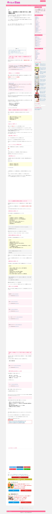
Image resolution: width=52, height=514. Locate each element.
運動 (27, 5)
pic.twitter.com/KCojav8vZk (22, 67)
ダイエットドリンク (15, 5)
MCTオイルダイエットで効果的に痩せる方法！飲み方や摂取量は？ (43, 84)
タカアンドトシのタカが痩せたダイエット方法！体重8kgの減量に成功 (43, 92)
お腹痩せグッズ (37, 30)
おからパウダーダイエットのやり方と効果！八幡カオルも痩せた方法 (43, 76)
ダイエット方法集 (37, 109)
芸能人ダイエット (39, 5)
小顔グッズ (37, 31)
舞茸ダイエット (37, 43)
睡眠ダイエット (37, 40)
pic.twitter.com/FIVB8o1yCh (14, 309)
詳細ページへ (14, 490)
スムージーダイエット (38, 39)
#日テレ (18, 67)
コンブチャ (37, 21)
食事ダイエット (9, 5)
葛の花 (36, 57)
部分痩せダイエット (33, 5)
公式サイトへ (26, 490)
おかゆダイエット (38, 42)
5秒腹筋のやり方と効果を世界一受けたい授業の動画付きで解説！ (17, 422)
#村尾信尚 (27, 66)
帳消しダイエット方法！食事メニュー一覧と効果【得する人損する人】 (43, 99)
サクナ (36, 51)
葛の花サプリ (37, 23)
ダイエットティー (38, 22)
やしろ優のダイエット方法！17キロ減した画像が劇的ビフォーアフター (43, 88)
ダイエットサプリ (21, 5)
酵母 (36, 58)
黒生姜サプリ (37, 25)
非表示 (17, 48)
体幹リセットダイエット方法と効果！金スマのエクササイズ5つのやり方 (43, 64)
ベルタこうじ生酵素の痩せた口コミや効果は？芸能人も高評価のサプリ (19, 474)
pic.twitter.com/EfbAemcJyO (18, 324)
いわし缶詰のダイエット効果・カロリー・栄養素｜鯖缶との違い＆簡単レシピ (20, 475)
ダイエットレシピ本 (38, 32)
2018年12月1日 (21, 69)
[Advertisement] (20, 31)
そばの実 (37, 56)
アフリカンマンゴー (38, 59)
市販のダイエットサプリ (39, 29)
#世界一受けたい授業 (16, 65)
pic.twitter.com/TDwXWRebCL (17, 365)
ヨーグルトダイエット (38, 41)
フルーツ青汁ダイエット (39, 38)
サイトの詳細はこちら (38, 12)
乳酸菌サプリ (37, 24)
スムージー (37, 20)
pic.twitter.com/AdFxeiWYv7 (14, 301)
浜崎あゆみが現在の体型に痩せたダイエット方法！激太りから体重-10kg (43, 96)
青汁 (36, 19)
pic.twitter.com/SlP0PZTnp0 (14, 384)
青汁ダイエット (37, 37)
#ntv (16, 67)
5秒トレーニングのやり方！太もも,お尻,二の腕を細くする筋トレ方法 (17, 421)
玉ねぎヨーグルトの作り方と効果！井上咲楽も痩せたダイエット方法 (43, 80)
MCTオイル (37, 52)
